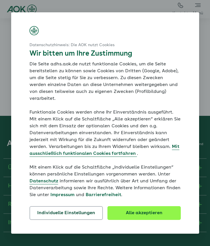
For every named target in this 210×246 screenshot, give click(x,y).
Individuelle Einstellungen (66, 213)
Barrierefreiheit (103, 195)
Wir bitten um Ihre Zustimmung (81, 53)
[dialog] (105, 123)
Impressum (62, 195)
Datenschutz (44, 181)
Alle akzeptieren (144, 213)
